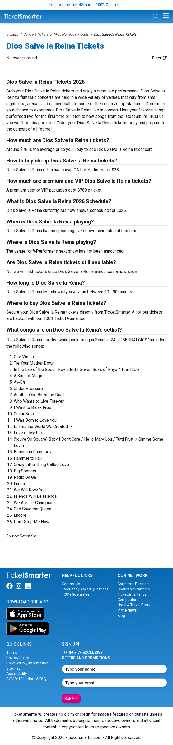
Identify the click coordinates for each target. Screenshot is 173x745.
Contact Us (71, 584)
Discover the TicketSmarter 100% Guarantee (86, 5)
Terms (11, 652)
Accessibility (16, 674)
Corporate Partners (134, 584)
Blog (121, 615)
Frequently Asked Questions (85, 589)
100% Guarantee (76, 594)
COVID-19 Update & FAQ (26, 679)
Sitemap (13, 668)
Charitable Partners (134, 589)
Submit (71, 698)
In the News (127, 610)
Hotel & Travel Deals (134, 605)
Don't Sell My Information (27, 663)
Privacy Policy (17, 658)
